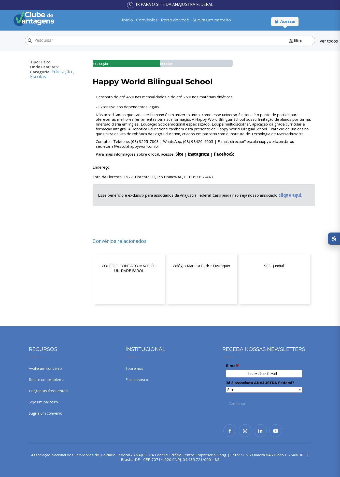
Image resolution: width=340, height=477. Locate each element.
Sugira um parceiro (211, 20)
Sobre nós (134, 368)
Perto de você (175, 20)
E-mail (232, 365)
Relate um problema (46, 379)
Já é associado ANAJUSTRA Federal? (260, 382)
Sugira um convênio (45, 413)
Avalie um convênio (45, 368)
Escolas (38, 76)
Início (127, 20)
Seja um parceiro (43, 401)
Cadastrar (237, 403)
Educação (62, 72)
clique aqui (289, 195)
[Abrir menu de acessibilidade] (334, 239)
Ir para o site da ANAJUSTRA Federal (174, 4)
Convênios (147, 20)
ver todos (329, 41)
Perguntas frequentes (48, 390)
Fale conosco (136, 379)
